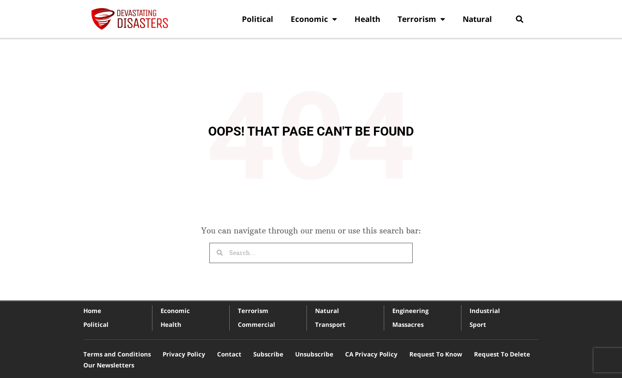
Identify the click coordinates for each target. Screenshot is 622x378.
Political (257, 19)
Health (367, 19)
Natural (477, 19)
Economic (314, 19)
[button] (519, 19)
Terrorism (421, 19)
